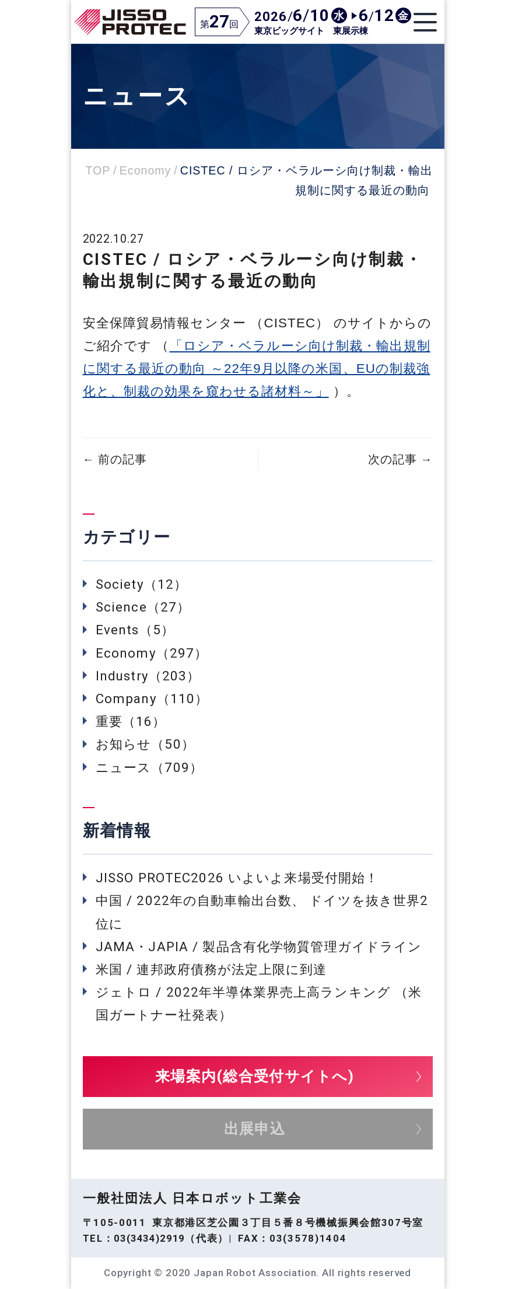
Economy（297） (152, 653)
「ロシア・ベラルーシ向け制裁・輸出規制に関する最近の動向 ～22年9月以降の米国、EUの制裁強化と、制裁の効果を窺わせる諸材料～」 (256, 368)
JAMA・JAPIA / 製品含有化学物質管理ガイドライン (259, 946)
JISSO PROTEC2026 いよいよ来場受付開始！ (237, 877)
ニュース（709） (149, 767)
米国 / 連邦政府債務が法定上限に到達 (211, 969)
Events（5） (135, 629)
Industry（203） (148, 675)
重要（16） (131, 721)
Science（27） (143, 606)
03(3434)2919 (149, 1238)
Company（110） (152, 698)
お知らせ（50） (145, 744)
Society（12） (141, 584)
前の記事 (115, 459)
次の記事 (400, 459)
